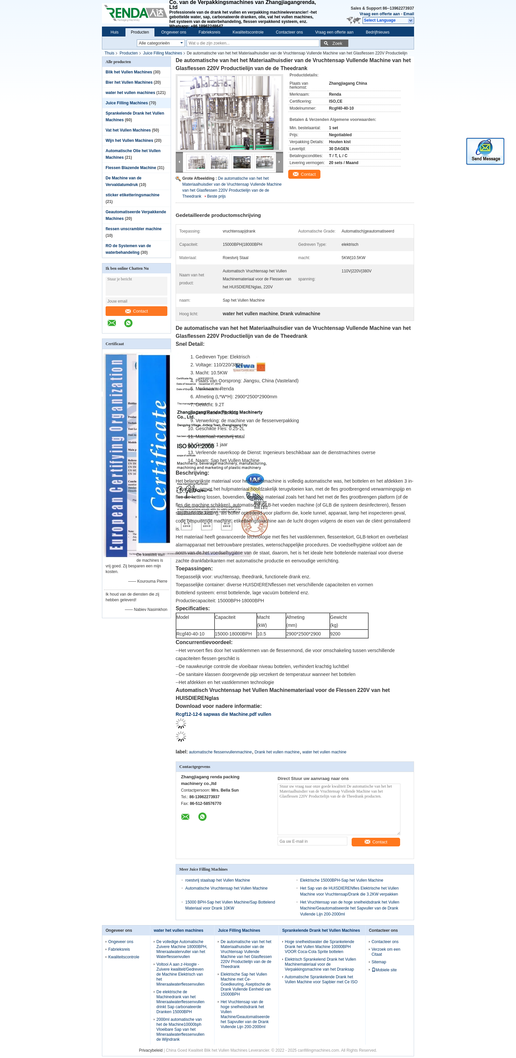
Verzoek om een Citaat (386, 952)
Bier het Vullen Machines (129, 82)
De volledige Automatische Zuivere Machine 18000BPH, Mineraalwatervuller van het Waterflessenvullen (181, 949)
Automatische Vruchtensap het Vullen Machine (226, 888)
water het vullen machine (324, 752)
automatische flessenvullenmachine (220, 752)
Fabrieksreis (209, 32)
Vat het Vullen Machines (128, 130)
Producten (140, 32)
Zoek (337, 43)
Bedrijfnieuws (377, 32)
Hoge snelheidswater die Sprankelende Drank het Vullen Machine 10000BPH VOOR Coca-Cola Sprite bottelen (319, 946)
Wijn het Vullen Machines (129, 140)
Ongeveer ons (173, 32)
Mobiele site (384, 970)
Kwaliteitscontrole (247, 32)
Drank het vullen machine (277, 752)
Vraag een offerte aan (380, 14)
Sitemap (379, 962)
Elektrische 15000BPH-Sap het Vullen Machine (341, 880)
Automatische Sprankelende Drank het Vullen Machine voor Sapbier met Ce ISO (321, 979)
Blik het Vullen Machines (129, 72)
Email (408, 14)
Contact (136, 311)
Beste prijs (216, 196)
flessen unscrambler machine (134, 229)
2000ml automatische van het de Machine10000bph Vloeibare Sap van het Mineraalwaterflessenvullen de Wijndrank (180, 1029)
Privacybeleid (150, 1050)
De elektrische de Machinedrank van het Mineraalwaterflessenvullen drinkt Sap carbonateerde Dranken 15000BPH (180, 1002)
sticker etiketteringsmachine (132, 195)
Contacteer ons (289, 32)
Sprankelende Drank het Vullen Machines (321, 930)
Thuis (109, 53)
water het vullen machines (130, 92)
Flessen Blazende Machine (131, 167)
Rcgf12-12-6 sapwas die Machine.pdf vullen (223, 714)
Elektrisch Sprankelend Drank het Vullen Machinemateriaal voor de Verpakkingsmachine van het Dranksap (320, 964)
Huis (115, 32)
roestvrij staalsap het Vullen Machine (217, 880)
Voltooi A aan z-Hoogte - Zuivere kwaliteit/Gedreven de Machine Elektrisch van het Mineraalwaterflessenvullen (180, 974)
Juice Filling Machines (162, 53)
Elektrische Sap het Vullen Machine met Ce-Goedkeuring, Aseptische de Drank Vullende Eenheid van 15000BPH (245, 984)
